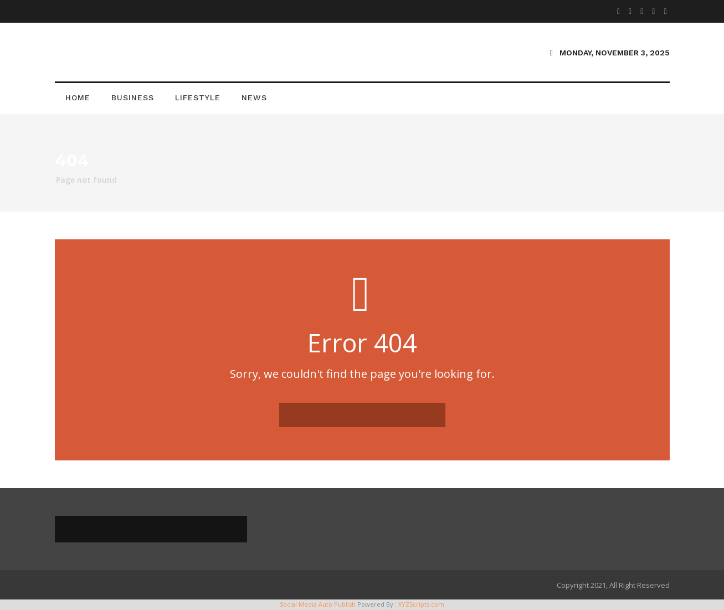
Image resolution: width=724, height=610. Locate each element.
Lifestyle (197, 97)
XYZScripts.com (421, 604)
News (254, 97)
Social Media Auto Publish (318, 604)
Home (77, 97)
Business (132, 97)
